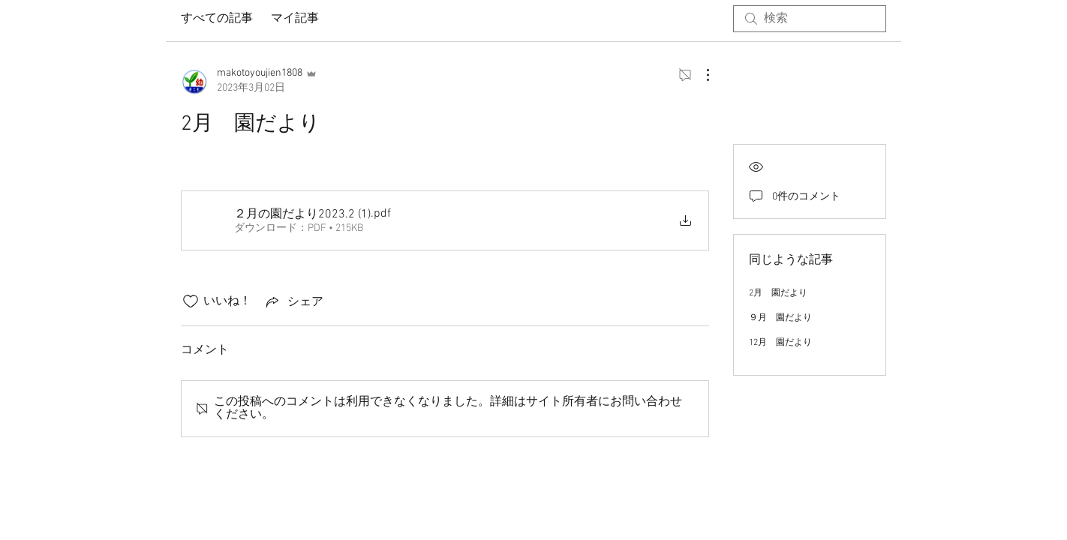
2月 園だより (778, 293)
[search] (809, 18)
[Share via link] (293, 301)
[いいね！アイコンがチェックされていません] (190, 301)
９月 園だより (780, 318)
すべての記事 (217, 18)
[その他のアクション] (700, 75)
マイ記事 (295, 18)
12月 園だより (780, 343)
